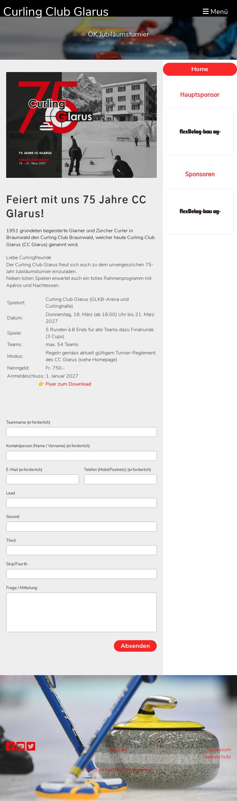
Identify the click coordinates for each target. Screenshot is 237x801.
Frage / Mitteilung (21, 588)
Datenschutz (217, 756)
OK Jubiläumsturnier (118, 34)
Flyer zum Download (68, 384)
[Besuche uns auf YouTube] (20, 746)
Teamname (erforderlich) (28, 422)
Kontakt (118, 749)
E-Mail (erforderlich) (24, 470)
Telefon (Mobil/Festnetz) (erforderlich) (117, 470)
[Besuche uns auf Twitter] (31, 746)
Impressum (219, 749)
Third (11, 540)
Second (12, 517)
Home (199, 69)
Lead (10, 493)
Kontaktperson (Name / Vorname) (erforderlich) (48, 446)
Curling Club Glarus (56, 11)
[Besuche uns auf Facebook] (10, 746)
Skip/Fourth (16, 564)
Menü (215, 11)
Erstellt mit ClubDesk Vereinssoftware (118, 770)
